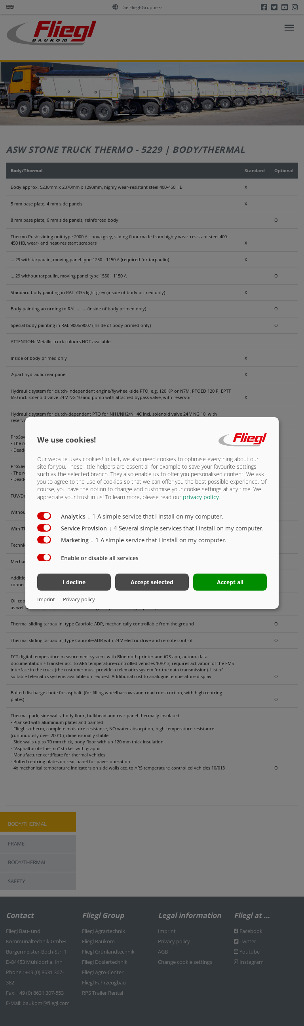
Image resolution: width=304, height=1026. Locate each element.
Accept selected (152, 582)
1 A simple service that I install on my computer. (155, 516)
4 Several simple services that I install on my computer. (186, 528)
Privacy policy (79, 599)
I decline (74, 582)
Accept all (230, 582)
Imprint (46, 599)
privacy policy (201, 496)
